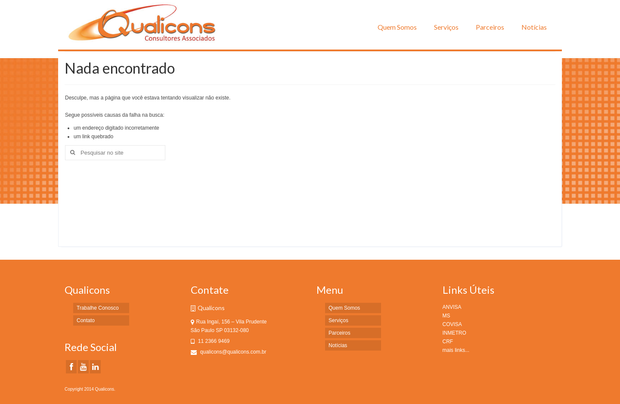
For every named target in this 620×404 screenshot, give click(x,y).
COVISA (452, 324)
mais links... (456, 350)
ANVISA (452, 307)
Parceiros (490, 27)
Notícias (534, 27)
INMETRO (454, 333)
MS (446, 316)
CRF (448, 342)
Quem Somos (397, 27)
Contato (86, 320)
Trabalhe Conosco (98, 308)
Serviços (446, 27)
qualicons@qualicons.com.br (229, 352)
